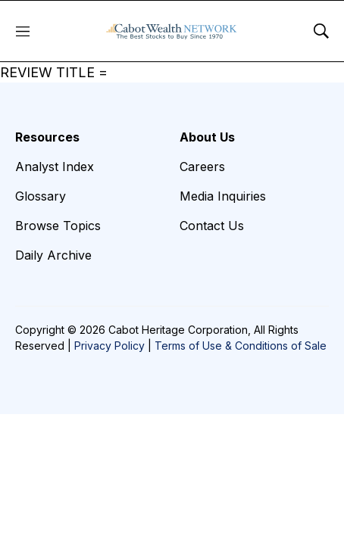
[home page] (171, 31)
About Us (207, 137)
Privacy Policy (109, 345)
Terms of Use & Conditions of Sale (241, 345)
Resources (47, 137)
